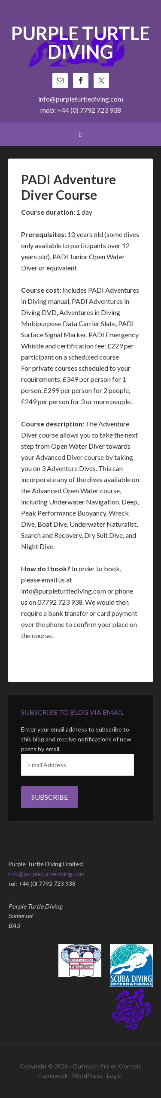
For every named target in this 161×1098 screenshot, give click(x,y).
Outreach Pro (91, 1066)
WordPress (87, 1075)
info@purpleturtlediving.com (80, 99)
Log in (115, 1075)
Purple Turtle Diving (80, 43)
